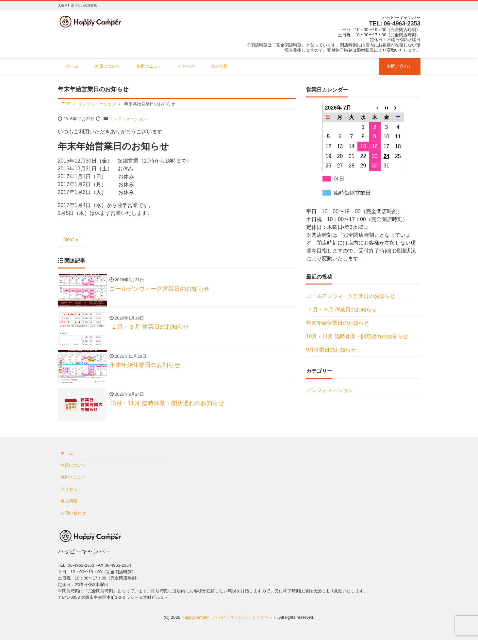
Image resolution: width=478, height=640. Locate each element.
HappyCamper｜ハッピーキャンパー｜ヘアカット (229, 617)
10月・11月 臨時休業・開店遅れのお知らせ (357, 336)
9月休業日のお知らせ (331, 350)
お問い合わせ (399, 66)
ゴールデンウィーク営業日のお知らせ (350, 296)
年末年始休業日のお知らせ (337, 323)
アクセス (186, 66)
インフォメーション (128, 118)
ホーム (72, 66)
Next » (70, 239)
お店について (107, 66)
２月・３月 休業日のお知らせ (342, 309)
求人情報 (219, 66)
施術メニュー (149, 66)
